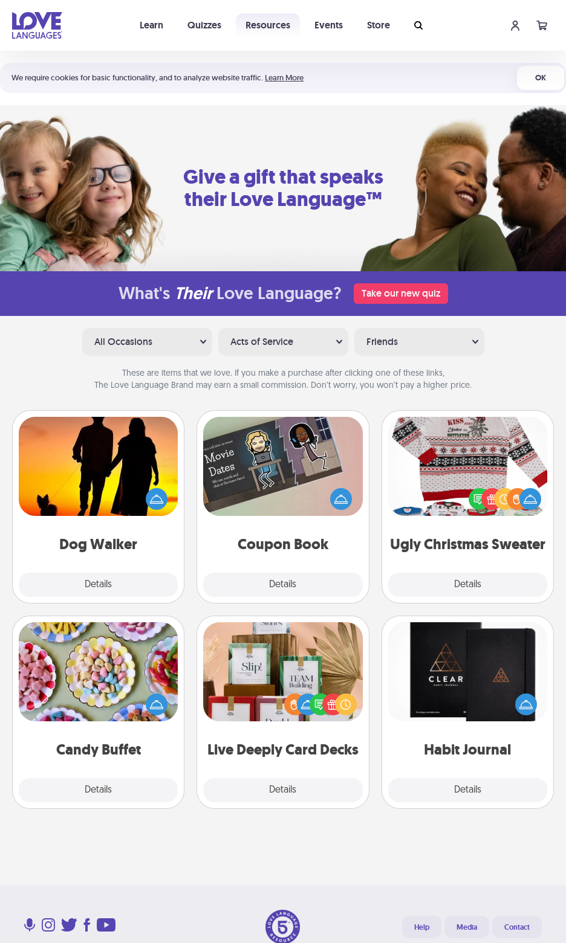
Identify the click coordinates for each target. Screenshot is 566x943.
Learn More (284, 77)
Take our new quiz (401, 293)
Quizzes (204, 25)
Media (467, 927)
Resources (268, 25)
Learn (151, 25)
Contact (517, 927)
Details (98, 585)
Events (328, 25)
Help (421, 927)
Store (378, 25)
